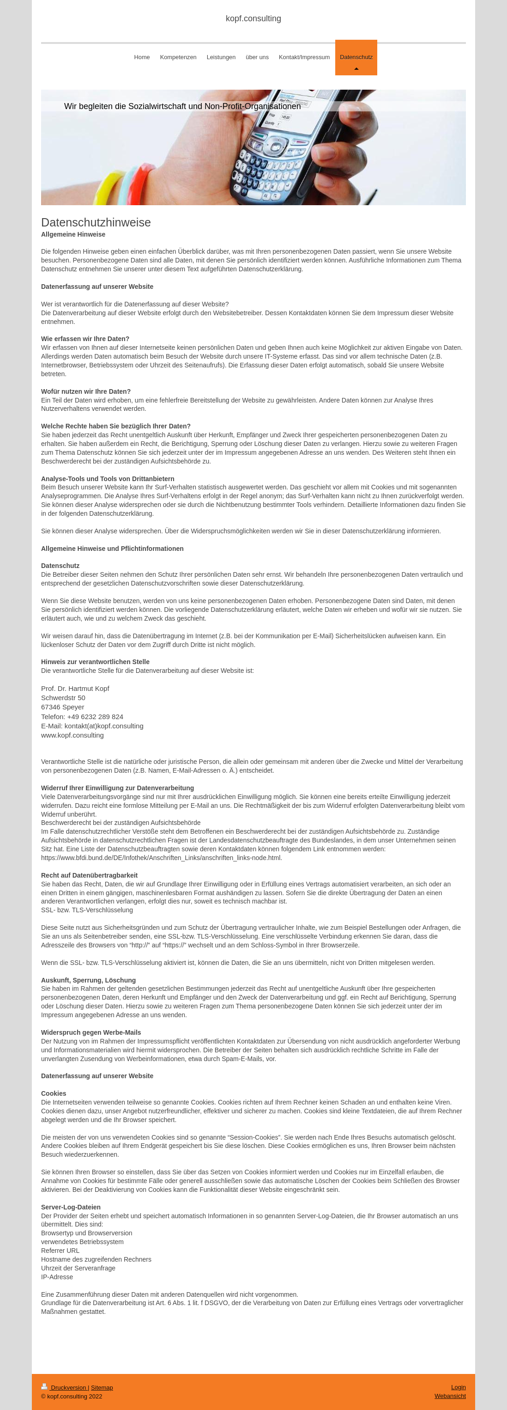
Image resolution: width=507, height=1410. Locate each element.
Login (458, 1387)
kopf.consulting (253, 18)
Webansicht (450, 1395)
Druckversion (64, 1387)
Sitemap (102, 1387)
